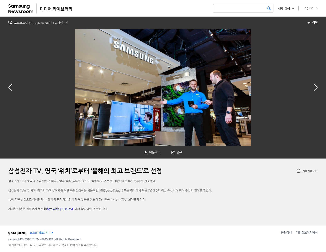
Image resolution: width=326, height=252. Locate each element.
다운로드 (154, 152)
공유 (179, 152)
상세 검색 (284, 8)
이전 (315, 22)
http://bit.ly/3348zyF (60, 208)
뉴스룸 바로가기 (39, 232)
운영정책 (286, 232)
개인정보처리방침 (307, 232)
